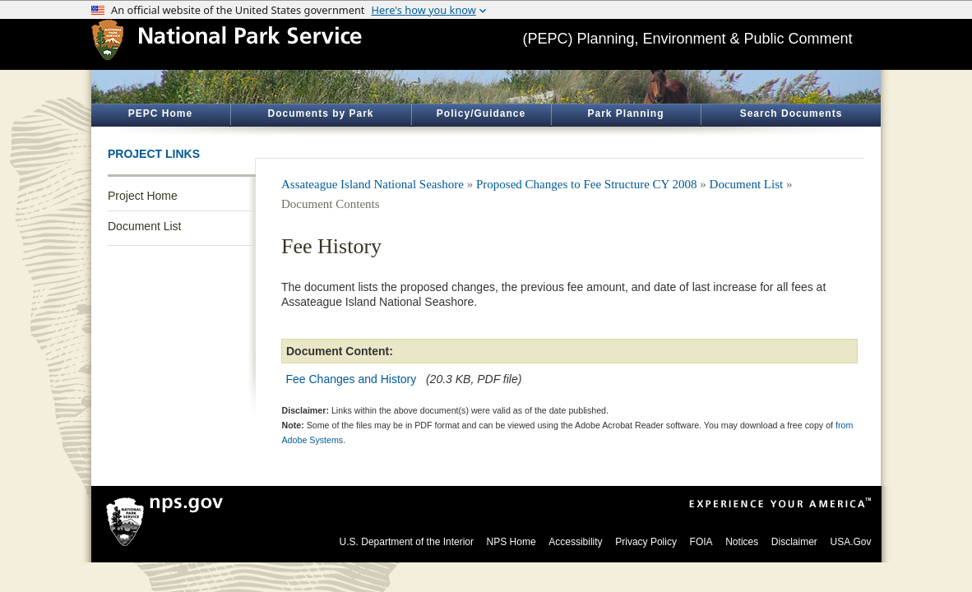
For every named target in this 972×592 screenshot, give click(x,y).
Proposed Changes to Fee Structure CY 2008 (586, 184)
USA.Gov (850, 542)
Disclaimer (794, 542)
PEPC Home (160, 113)
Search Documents (791, 113)
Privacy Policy (646, 542)
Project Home (143, 195)
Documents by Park (320, 113)
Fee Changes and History (351, 379)
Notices (741, 542)
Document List (144, 226)
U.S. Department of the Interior (407, 542)
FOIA (701, 542)
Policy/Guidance (481, 113)
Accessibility (575, 542)
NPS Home (511, 542)
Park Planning (625, 113)
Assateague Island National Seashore (372, 184)
